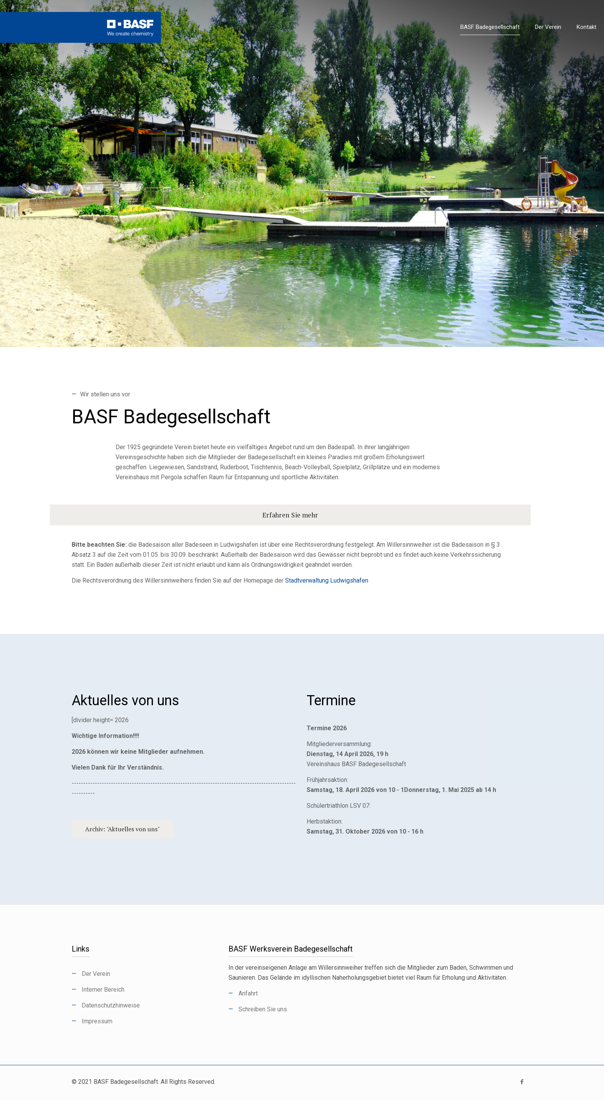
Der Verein (96, 973)
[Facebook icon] (522, 1081)
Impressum (97, 1021)
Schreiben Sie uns (262, 1009)
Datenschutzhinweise (111, 1005)
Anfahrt (248, 993)
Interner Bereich (103, 989)
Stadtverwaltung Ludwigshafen (326, 580)
